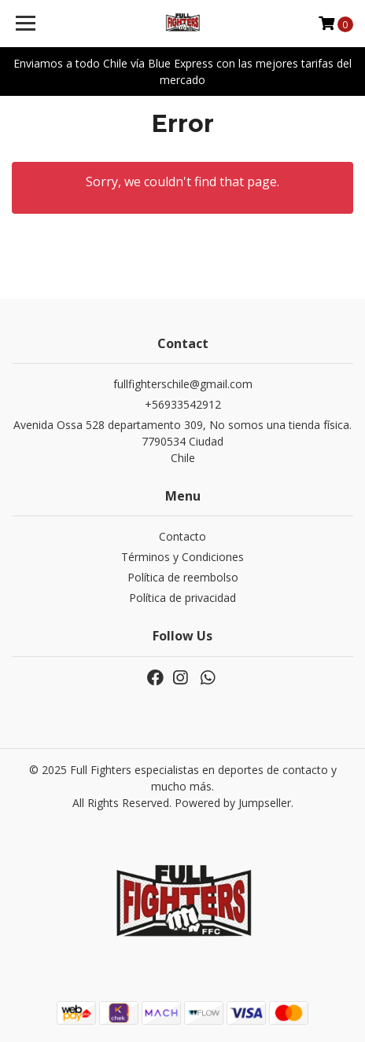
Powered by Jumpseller (233, 802)
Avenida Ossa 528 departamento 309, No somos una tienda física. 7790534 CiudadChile (182, 441)
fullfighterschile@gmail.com (183, 383)
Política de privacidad (182, 597)
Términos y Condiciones (182, 556)
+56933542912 (183, 404)
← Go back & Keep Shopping (183, 243)
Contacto (182, 536)
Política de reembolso (182, 577)
